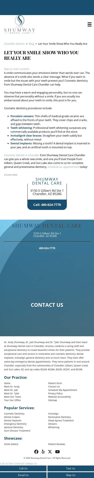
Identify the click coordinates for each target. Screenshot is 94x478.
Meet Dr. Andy (12, 386)
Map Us (70, 475)
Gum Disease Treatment (17, 430)
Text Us (70, 468)
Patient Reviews (56, 444)
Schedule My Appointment (62, 390)
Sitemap (52, 400)
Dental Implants (12, 420)
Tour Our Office (12, 400)
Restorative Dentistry (59, 417)
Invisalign (53, 413)
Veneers (52, 423)
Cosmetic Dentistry (14, 413)
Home (7, 383)
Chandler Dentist (14, 44)
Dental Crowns (12, 417)
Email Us (23, 475)
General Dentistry (13, 427)
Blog (31, 44)
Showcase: (13, 438)
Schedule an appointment (63, 167)
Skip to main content (16, 69)
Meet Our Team (12, 396)
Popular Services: (19, 407)
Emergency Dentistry (15, 423)
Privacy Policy (55, 393)
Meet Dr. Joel (11, 390)
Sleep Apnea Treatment (61, 420)
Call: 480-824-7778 (47, 204)
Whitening (53, 427)
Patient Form (55, 383)
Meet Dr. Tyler (11, 393)
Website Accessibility (59, 396)
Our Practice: (15, 377)
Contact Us (54, 386)
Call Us (23, 468)
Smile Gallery (11, 444)
